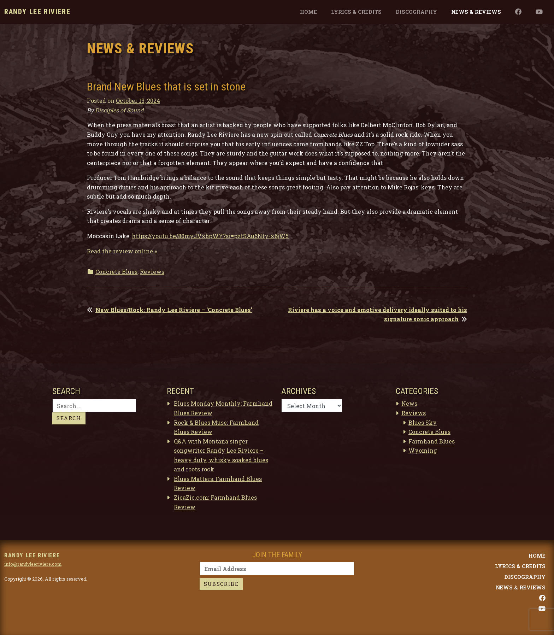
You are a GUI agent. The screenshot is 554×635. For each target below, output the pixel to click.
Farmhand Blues (431, 441)
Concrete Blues (116, 271)
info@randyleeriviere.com (32, 564)
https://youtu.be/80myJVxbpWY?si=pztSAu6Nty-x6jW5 (210, 236)
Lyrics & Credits (356, 11)
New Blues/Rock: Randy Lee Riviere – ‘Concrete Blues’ (173, 309)
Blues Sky (422, 422)
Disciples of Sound (119, 110)
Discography (416, 11)
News (409, 403)
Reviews (152, 271)
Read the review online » (122, 251)
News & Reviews (476, 11)
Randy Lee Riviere (37, 11)
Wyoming (422, 450)
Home (308, 11)
